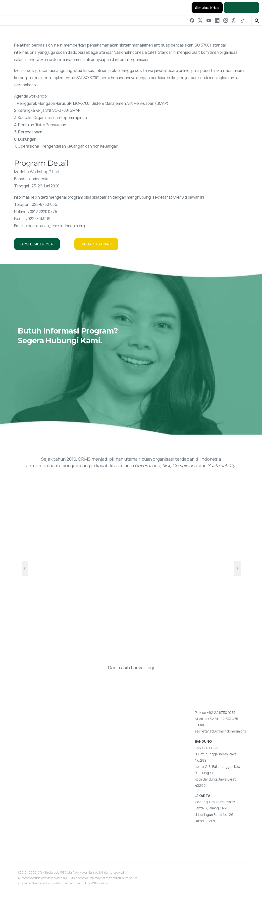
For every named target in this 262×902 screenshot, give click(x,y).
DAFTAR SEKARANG (96, 244)
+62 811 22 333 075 (222, 718)
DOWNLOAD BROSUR (37, 244)
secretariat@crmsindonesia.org (56, 225)
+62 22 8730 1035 (221, 712)
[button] (257, 20)
